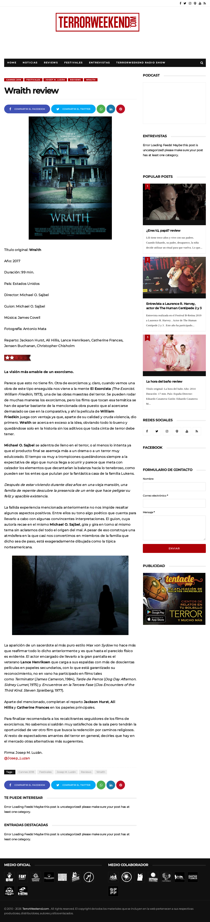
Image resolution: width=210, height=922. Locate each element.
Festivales (73, 63)
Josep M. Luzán (55, 80)
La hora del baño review (164, 381)
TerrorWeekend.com (35, 908)
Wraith (90, 80)
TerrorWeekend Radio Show (141, 63)
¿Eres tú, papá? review (163, 230)
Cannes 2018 (13, 80)
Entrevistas (99, 63)
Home (11, 63)
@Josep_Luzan (17, 758)
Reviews (51, 63)
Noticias (30, 63)
